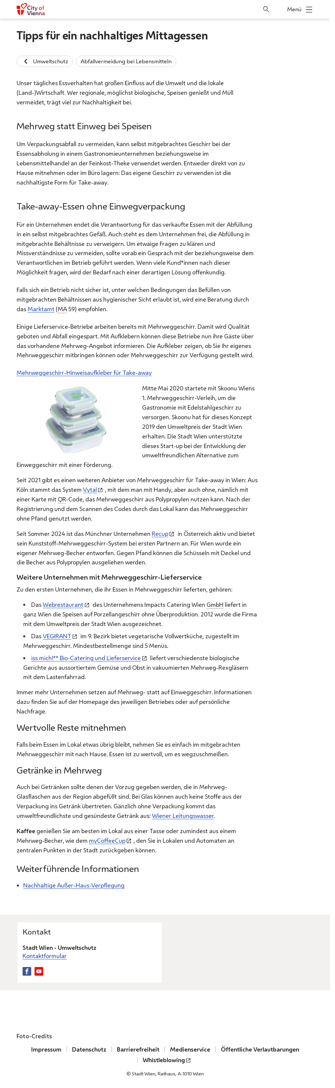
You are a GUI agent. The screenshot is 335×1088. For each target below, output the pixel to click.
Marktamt (41, 309)
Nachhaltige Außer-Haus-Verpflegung (74, 885)
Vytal (90, 489)
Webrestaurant (63, 604)
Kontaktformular (45, 956)
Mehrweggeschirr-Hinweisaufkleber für (84, 372)
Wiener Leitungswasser (183, 816)
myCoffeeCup (107, 840)
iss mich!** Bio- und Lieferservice (86, 657)
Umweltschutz (44, 61)
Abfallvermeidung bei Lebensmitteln (126, 61)
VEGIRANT (57, 636)
